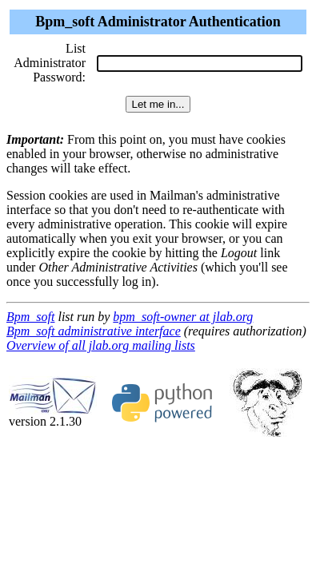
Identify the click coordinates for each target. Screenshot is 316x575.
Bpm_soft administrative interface (93, 331)
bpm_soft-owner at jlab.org (183, 316)
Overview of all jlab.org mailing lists (100, 345)
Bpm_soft (30, 316)
